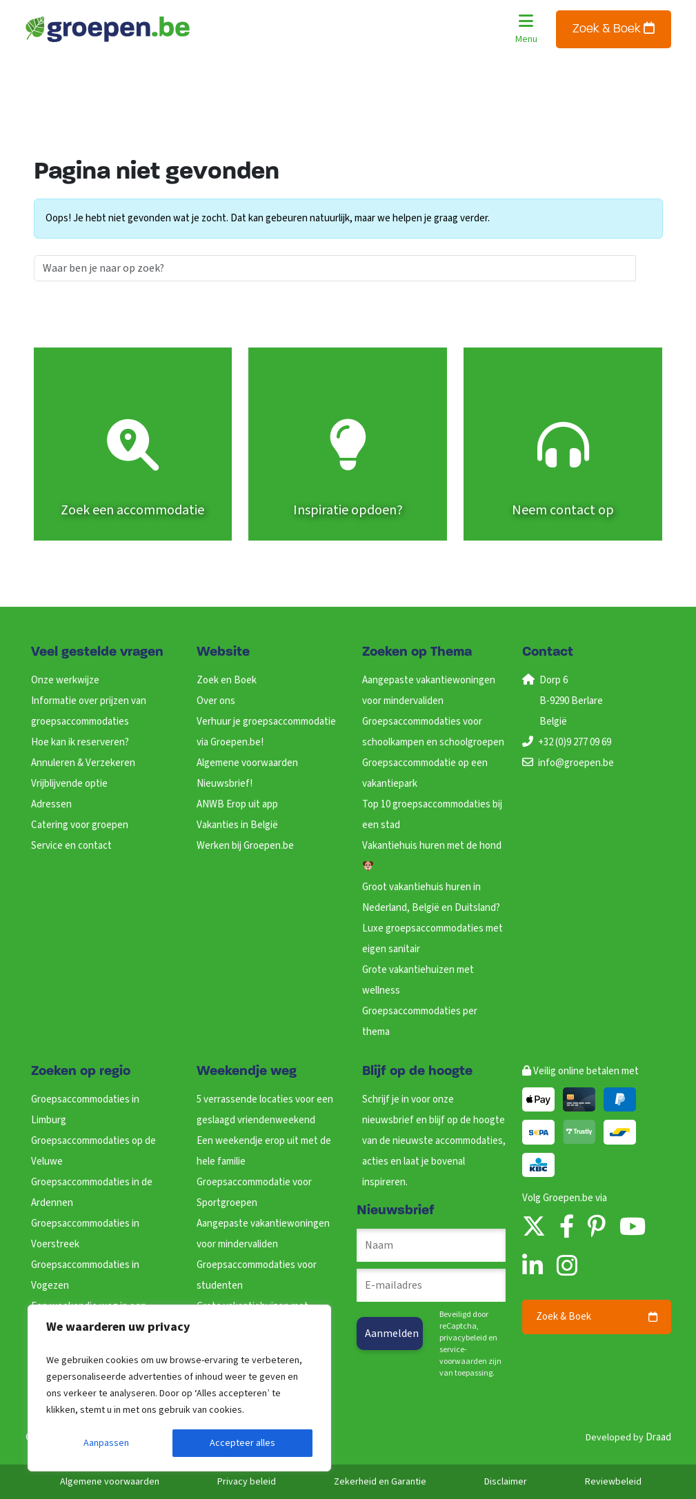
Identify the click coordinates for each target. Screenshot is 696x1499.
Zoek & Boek (614, 28)
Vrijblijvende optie (69, 783)
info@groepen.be (576, 763)
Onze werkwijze (65, 680)
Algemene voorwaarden (247, 763)
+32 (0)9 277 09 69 (574, 742)
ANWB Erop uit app (237, 804)
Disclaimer (505, 1482)
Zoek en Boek (227, 680)
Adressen (51, 804)
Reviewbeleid (613, 1482)
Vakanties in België (237, 825)
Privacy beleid (246, 1482)
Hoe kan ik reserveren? (80, 742)
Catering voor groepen (79, 825)
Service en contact (71, 845)
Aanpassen (106, 1443)
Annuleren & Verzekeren (83, 763)
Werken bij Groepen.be (245, 845)
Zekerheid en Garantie (380, 1482)
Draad (658, 1437)
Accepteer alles (242, 1443)
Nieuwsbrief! (224, 783)
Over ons (216, 701)
